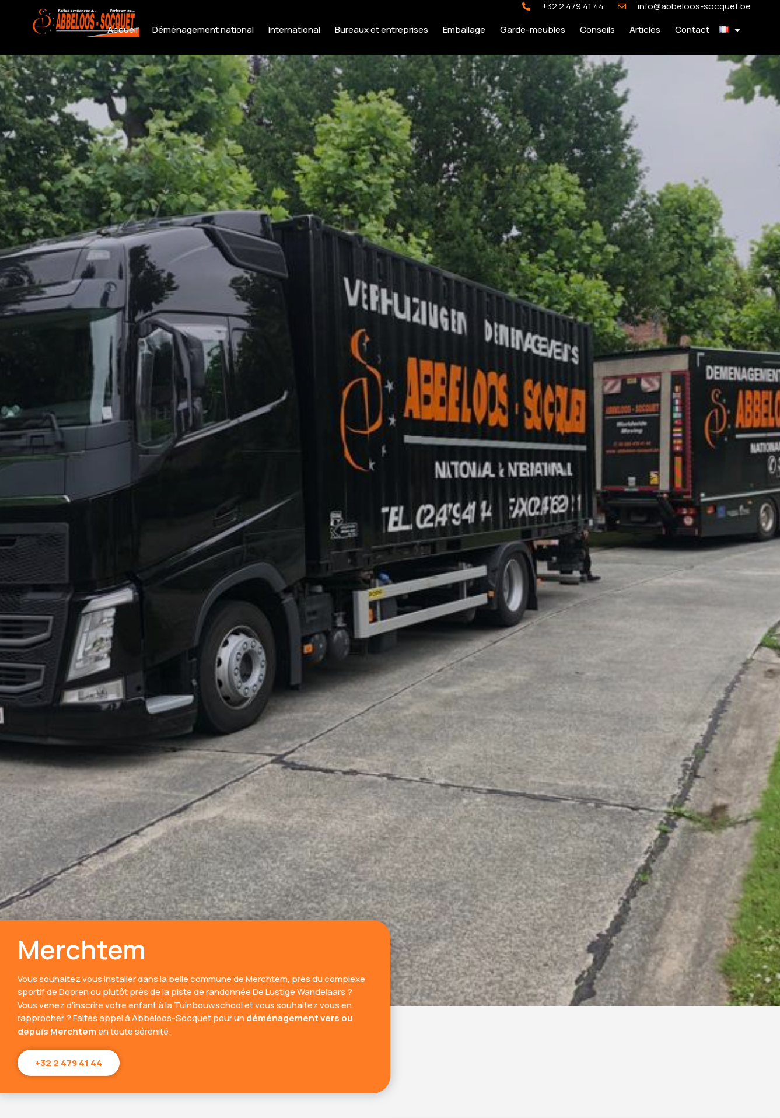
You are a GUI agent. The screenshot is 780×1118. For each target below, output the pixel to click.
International (294, 29)
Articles (644, 29)
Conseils (597, 29)
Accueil (122, 29)
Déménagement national (203, 29)
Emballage (464, 29)
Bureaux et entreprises (381, 29)
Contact (692, 29)
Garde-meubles (532, 29)
